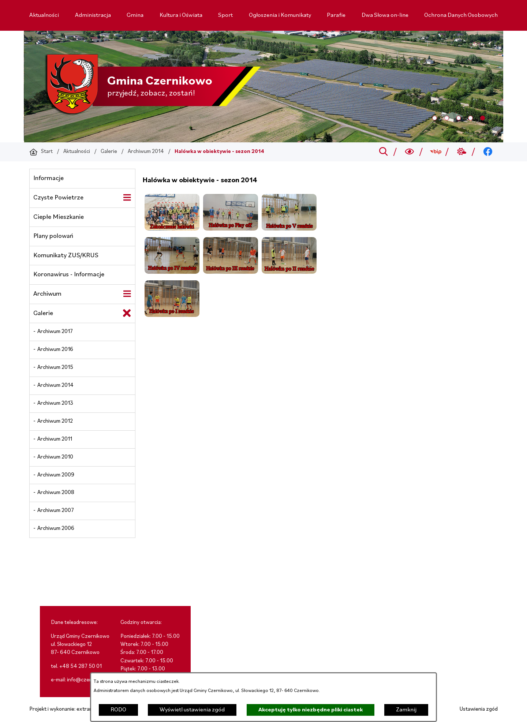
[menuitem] (44, 15)
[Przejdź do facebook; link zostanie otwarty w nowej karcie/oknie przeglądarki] (488, 152)
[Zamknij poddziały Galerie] (127, 313)
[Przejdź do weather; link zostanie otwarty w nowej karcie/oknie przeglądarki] (461, 152)
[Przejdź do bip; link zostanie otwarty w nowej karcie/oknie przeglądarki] (435, 152)
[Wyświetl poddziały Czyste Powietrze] (127, 197)
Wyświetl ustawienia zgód (192, 710)
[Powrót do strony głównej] (41, 152)
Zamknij (406, 710)
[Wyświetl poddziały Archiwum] (127, 294)
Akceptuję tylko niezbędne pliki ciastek (310, 710)
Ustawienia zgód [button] (479, 709)
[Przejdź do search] (383, 152)
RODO (118, 710)
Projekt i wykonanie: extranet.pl (65, 709)
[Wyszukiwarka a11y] (409, 152)
